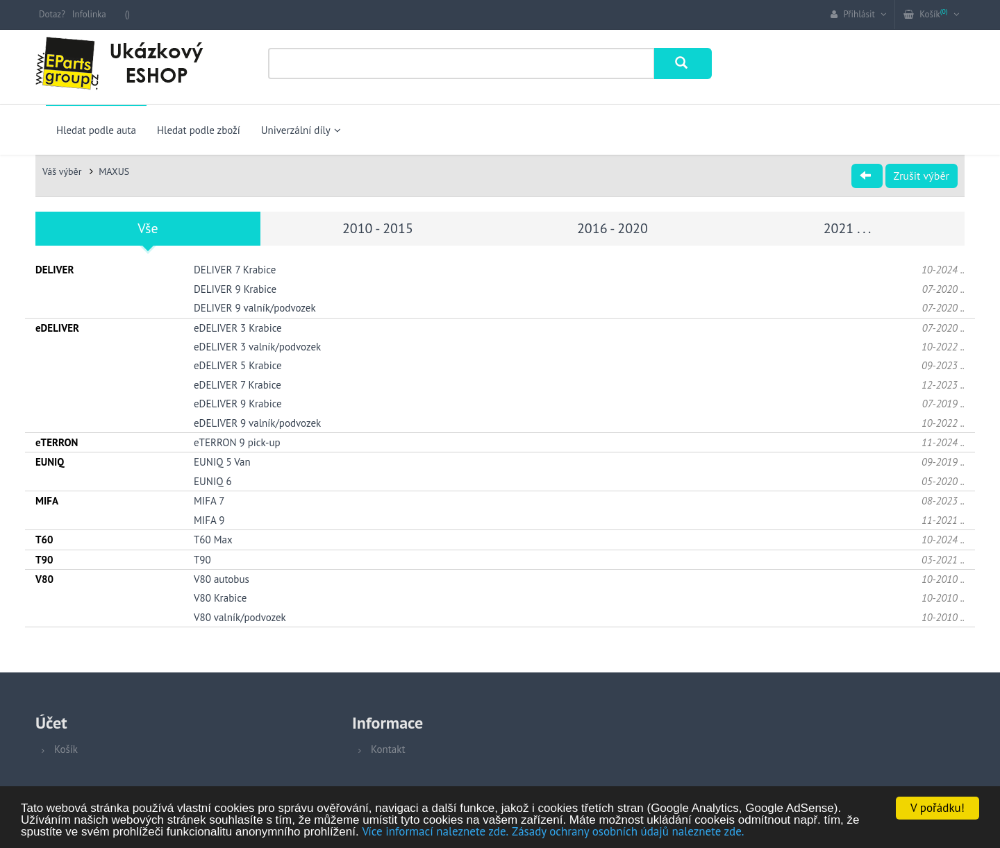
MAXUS (114, 171)
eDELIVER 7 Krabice (237, 384)
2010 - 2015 (377, 228)
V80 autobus (221, 579)
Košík (66, 749)
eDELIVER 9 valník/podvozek (257, 423)
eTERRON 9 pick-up (237, 442)
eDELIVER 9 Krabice (238, 403)
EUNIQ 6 (213, 481)
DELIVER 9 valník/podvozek (255, 307)
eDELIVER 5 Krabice (238, 365)
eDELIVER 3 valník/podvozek (257, 346)
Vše (148, 228)
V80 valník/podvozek (240, 617)
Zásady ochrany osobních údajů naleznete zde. (628, 832)
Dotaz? (52, 14)
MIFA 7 (209, 500)
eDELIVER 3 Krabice (238, 327)
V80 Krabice (220, 597)
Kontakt (388, 749)
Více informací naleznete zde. (435, 832)
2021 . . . (848, 228)
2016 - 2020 (612, 228)
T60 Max (213, 539)
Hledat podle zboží (198, 130)
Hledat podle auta (96, 130)
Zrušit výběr (921, 176)
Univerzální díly (301, 130)
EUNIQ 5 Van (222, 461)
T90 (202, 559)
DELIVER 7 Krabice (235, 269)
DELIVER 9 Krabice (235, 289)
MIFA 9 (209, 520)
